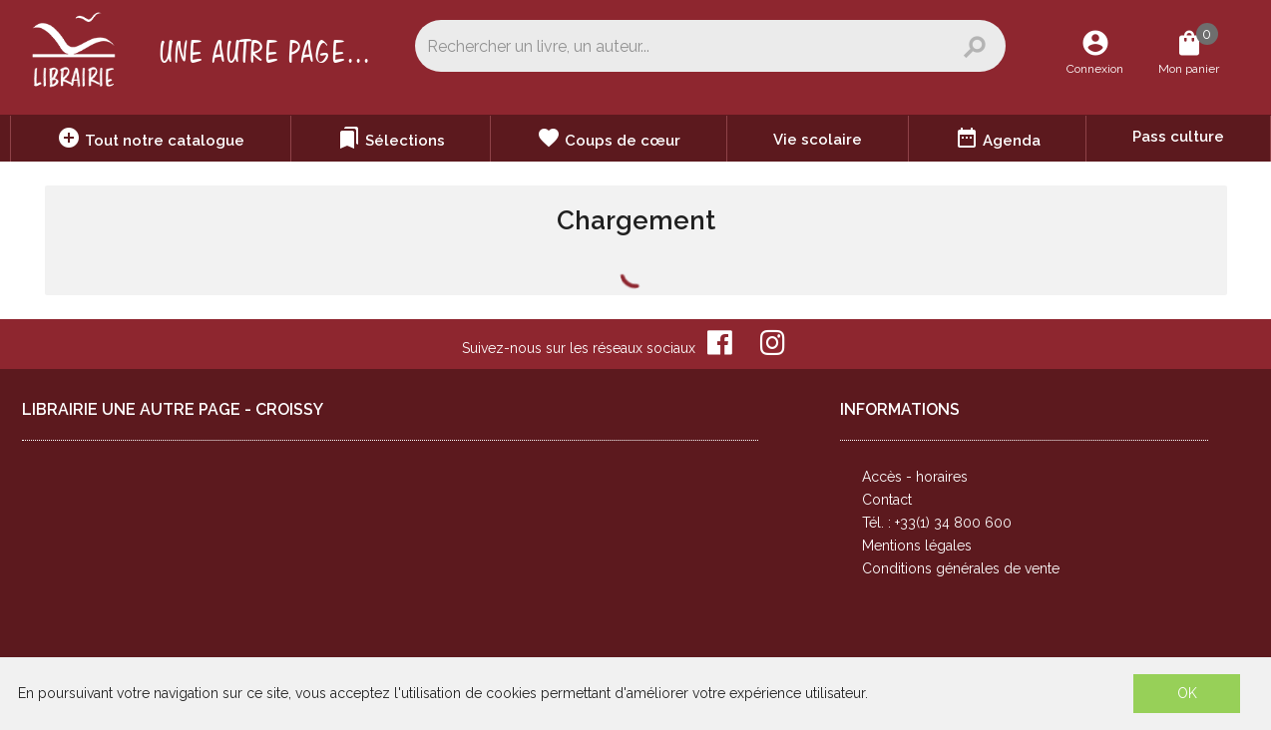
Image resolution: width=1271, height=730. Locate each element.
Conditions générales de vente (960, 568)
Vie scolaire (817, 140)
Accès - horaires (915, 477)
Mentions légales (917, 545)
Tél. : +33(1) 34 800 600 (937, 523)
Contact (887, 500)
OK (1187, 693)
